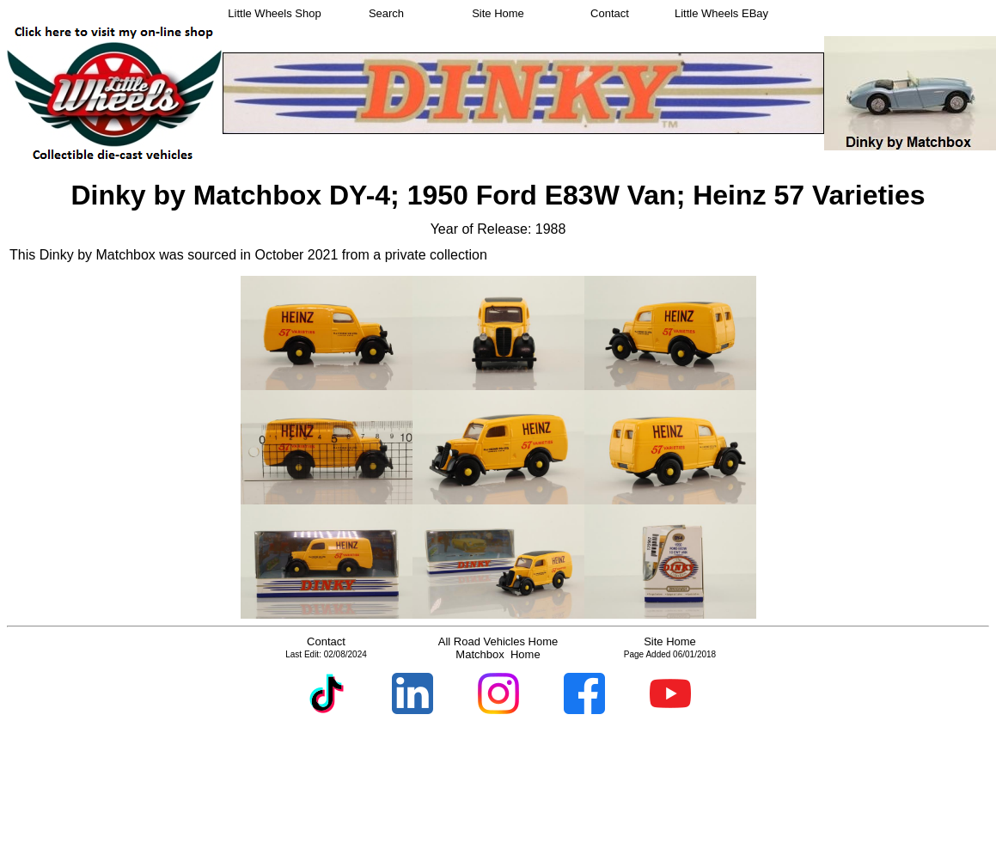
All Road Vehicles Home (498, 641)
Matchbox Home (497, 654)
